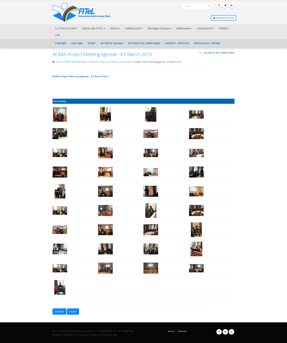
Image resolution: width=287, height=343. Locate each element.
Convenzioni (205, 28)
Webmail (182, 331)
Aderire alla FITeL (93, 28)
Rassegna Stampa (159, 28)
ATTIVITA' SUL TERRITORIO (144, 43)
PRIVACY (224, 28)
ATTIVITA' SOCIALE (112, 43)
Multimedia (184, 28)
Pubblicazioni (134, 28)
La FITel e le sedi (66, 28)
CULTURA (77, 43)
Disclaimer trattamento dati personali (71, 334)
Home (58, 61)
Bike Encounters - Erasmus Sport (116, 61)
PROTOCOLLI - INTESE (207, 43)
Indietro (59, 311)
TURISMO (60, 43)
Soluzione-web (110, 334)
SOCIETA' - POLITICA (177, 43)
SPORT (92, 43)
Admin (171, 331)
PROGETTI (93, 61)
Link (57, 35)
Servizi (115, 28)
